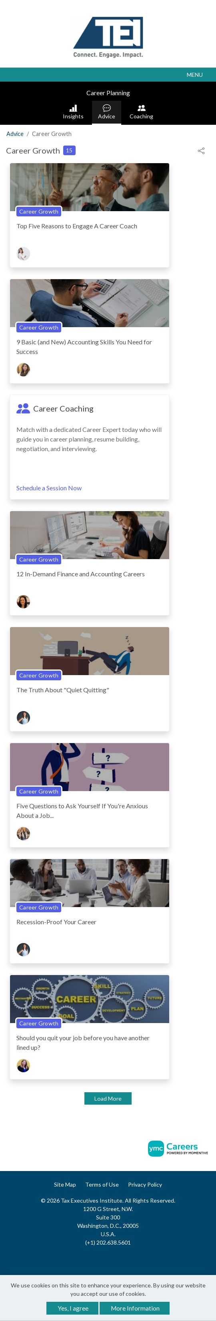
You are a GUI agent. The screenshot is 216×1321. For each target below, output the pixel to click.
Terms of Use (102, 1184)
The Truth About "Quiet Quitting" (62, 689)
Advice (106, 112)
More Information (135, 1308)
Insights (73, 112)
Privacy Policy (145, 1184)
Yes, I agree (73, 1308)
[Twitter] (116, 1259)
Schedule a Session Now (49, 488)
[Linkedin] (108, 1259)
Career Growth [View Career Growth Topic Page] (38, 211)
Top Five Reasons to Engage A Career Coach (76, 226)
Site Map (65, 1184)
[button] (108, 75)
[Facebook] (100, 1259)
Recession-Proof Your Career (56, 921)
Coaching (141, 112)
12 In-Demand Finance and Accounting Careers (80, 574)
